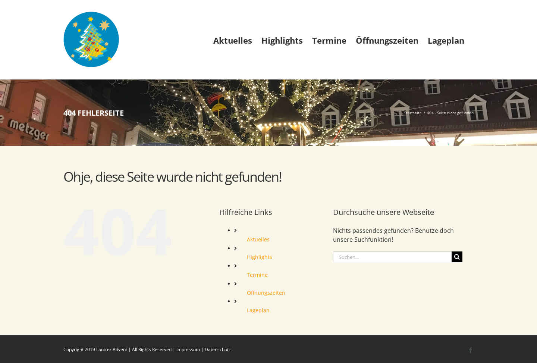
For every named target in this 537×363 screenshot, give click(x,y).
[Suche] (457, 256)
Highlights (259, 256)
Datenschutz (218, 349)
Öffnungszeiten (266, 292)
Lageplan (258, 310)
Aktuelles (258, 239)
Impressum (188, 349)
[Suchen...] (392, 256)
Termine (257, 274)
